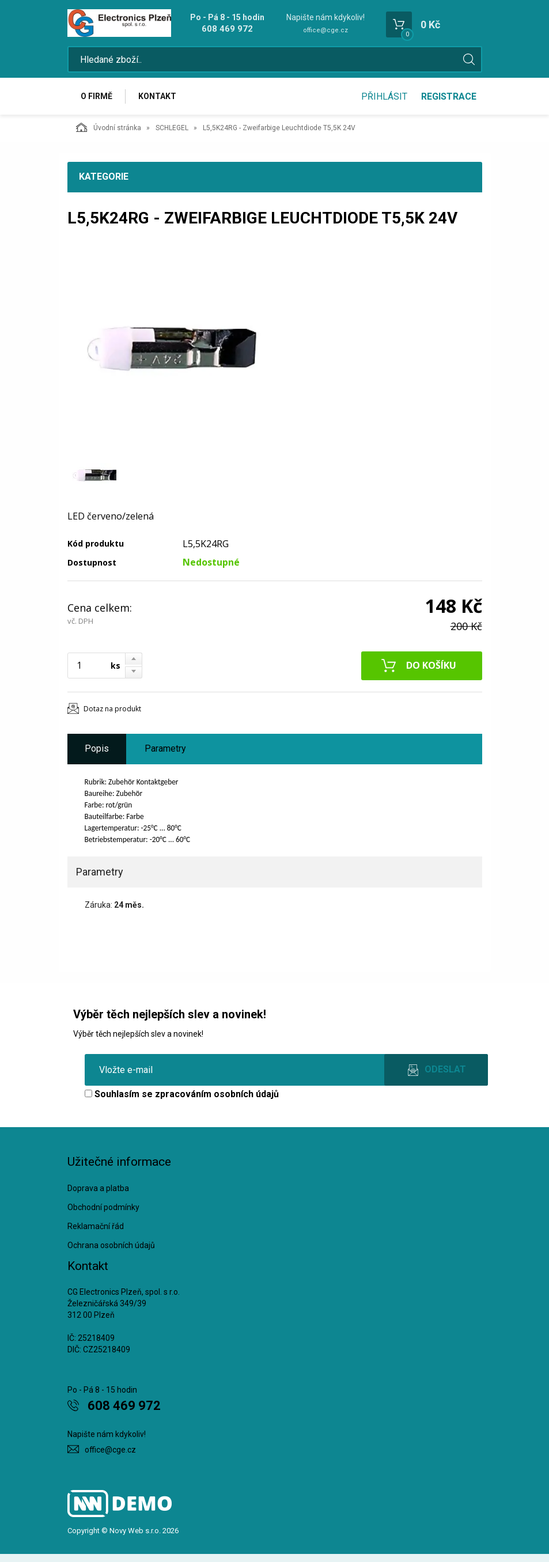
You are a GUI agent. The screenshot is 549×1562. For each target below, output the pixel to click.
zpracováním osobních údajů (217, 1094)
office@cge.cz (325, 30)
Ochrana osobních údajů (111, 1245)
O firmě (96, 96)
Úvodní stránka (108, 127)
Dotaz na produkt (112, 709)
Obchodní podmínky (103, 1207)
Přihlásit (384, 96)
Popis (97, 748)
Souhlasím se (182, 1094)
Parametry (165, 748)
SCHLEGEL (172, 128)
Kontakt (157, 96)
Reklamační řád (95, 1226)
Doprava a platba (98, 1188)
